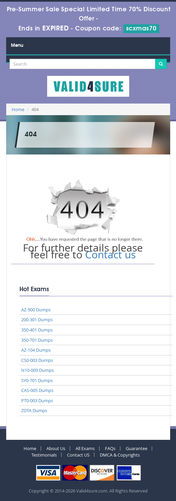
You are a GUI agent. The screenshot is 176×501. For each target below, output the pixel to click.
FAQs (110, 448)
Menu (17, 45)
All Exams (85, 448)
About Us (55, 448)
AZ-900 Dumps (36, 310)
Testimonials (44, 455)
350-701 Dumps (37, 340)
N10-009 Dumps (37, 370)
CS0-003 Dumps (37, 360)
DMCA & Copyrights (120, 455)
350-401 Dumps (37, 330)
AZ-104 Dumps (36, 350)
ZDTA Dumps (34, 410)
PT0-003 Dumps (37, 400)
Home (18, 109)
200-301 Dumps (37, 319)
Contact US (78, 455)
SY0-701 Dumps (37, 380)
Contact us (110, 254)
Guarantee (136, 448)
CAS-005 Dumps (37, 390)
